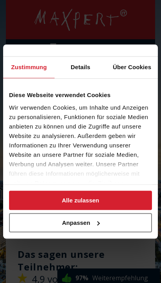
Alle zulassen (80, 200)
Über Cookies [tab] (132, 67)
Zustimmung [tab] (29, 67)
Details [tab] (80, 67)
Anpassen (81, 222)
